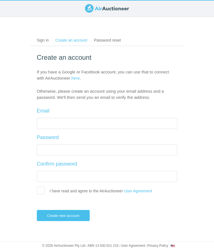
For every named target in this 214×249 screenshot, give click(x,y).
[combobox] (173, 245)
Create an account (73, 41)
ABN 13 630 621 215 (102, 246)
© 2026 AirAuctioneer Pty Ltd (63, 246)
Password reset (107, 40)
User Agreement (138, 191)
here (75, 78)
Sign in (43, 40)
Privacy (157, 246)
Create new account (67, 215)
